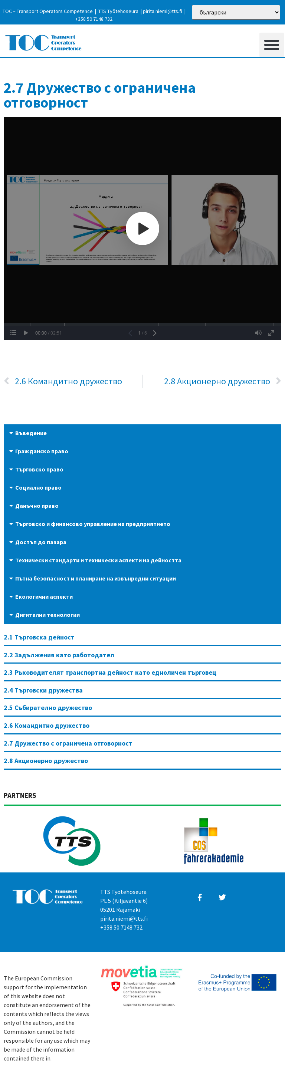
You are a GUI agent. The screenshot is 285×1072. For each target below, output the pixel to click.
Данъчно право (37, 505)
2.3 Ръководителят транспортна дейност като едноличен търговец (110, 672)
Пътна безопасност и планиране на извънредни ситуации (95, 578)
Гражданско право (41, 451)
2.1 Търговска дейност (39, 637)
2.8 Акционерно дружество (46, 760)
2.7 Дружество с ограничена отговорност (68, 743)
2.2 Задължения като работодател (59, 655)
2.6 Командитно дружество (46, 725)
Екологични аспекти (44, 596)
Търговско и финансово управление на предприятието (92, 523)
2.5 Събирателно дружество (48, 707)
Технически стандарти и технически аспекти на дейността (98, 560)
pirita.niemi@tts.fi (162, 11)
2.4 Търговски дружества (43, 690)
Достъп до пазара (40, 542)
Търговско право (39, 469)
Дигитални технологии (47, 614)
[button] (271, 45)
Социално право (38, 487)
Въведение (31, 433)
